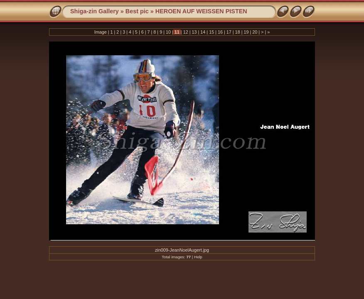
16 (220, 31)
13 (194, 31)
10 (168, 31)
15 (211, 31)
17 (229, 31)
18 (237, 31)
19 (246, 31)
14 (203, 31)
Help (198, 257)
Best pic (137, 11)
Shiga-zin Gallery (94, 11)
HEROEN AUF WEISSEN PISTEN (201, 11)
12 (185, 31)
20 (254, 31)
